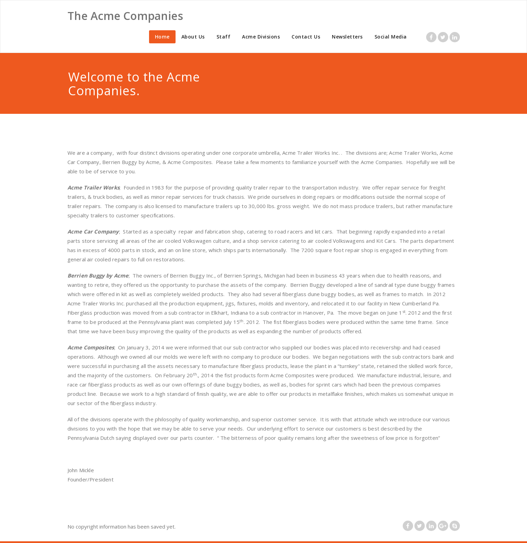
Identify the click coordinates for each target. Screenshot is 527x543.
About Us (193, 36)
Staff (224, 36)
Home (162, 36)
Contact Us (306, 36)
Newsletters (347, 36)
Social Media (391, 36)
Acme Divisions (261, 36)
